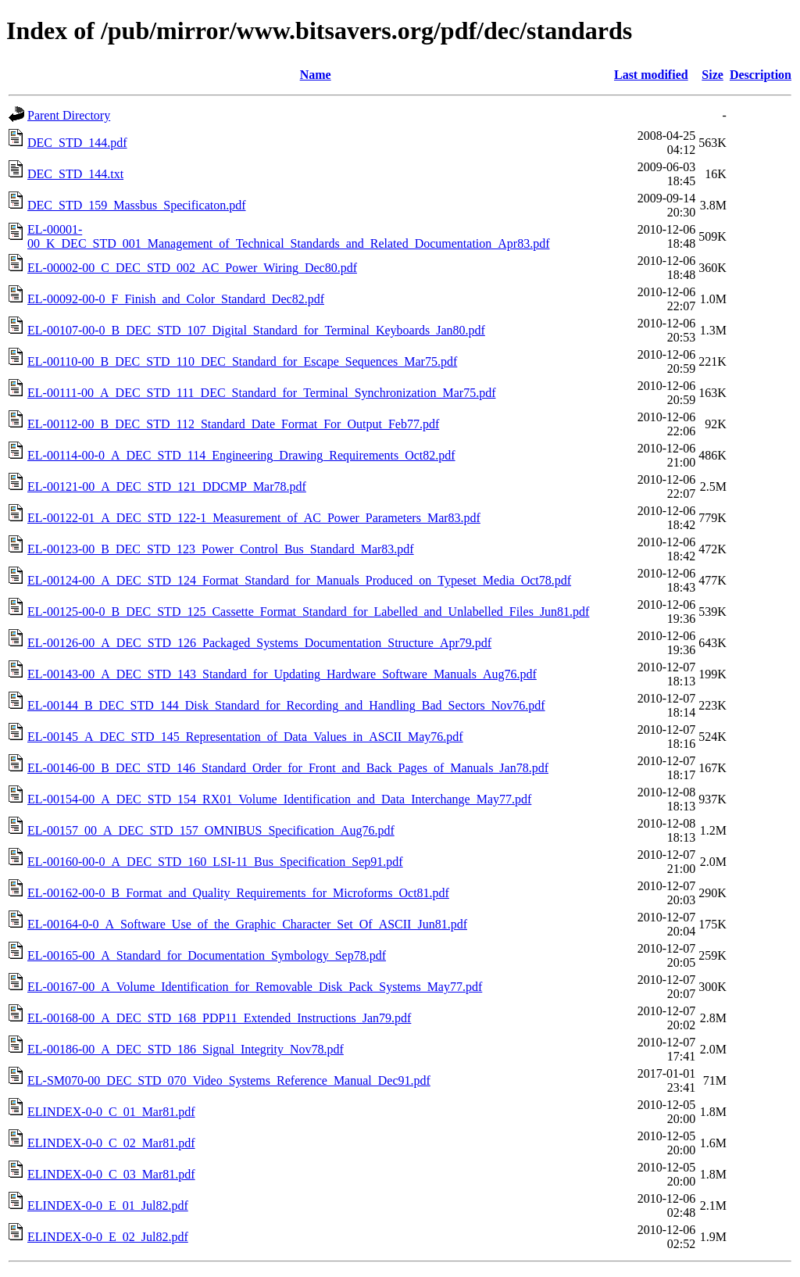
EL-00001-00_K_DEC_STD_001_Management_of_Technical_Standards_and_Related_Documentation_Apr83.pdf (288, 236)
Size (712, 74)
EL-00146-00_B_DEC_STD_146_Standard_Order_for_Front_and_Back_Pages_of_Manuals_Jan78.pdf (287, 767)
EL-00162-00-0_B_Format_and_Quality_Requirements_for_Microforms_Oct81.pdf (238, 893)
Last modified (651, 74)
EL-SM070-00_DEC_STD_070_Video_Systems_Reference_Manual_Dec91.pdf (228, 1080)
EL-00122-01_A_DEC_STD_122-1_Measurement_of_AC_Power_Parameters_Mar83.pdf (253, 517)
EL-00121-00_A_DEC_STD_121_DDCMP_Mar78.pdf (166, 486)
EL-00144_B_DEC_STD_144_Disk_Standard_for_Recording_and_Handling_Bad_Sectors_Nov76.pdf (286, 705)
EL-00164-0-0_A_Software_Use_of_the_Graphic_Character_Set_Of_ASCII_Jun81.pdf (247, 924)
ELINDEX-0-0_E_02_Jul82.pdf (107, 1236)
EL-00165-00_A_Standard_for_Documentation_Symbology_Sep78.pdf (206, 955)
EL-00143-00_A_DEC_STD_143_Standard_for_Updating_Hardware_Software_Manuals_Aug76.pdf (282, 674)
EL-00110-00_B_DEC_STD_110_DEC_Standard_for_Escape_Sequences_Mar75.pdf (242, 361)
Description (760, 74)
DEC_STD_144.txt (75, 174)
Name (315, 74)
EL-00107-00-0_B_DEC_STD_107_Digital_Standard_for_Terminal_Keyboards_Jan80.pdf (256, 330)
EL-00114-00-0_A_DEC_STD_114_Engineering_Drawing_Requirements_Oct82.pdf (241, 455)
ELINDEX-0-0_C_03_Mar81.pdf (111, 1174)
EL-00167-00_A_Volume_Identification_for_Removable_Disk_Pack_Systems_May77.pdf (254, 986)
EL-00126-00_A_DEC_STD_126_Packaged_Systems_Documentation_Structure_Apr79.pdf (259, 642)
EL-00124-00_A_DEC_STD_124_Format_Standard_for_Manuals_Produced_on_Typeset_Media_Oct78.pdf (299, 580)
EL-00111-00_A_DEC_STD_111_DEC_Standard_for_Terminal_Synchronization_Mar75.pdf (261, 392)
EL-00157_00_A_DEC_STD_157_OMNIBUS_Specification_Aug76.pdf (211, 830)
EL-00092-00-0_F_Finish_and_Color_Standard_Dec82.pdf (175, 299)
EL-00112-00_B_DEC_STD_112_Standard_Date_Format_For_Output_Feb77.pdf (233, 424)
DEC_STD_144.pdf (77, 142)
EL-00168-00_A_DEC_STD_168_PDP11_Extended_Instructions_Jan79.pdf (219, 1018)
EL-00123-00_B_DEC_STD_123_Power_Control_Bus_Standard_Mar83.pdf (220, 549)
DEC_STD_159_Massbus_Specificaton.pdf (136, 205)
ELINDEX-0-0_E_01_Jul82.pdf (107, 1205)
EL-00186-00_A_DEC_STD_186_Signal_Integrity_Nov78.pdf (185, 1049)
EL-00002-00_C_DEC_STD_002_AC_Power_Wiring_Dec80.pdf (192, 267)
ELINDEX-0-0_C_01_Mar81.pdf (111, 1111)
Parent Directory (68, 115)
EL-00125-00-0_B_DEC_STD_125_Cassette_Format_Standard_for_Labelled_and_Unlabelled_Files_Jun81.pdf (308, 611)
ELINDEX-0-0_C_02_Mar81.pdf (111, 1143)
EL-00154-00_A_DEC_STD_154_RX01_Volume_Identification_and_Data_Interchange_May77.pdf (279, 799)
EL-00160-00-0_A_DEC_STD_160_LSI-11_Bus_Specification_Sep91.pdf (215, 861)
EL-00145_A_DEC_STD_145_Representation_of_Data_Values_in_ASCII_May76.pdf (245, 736)
